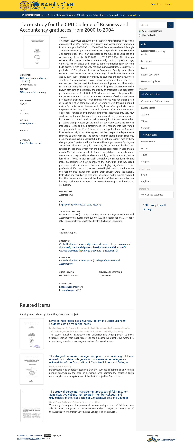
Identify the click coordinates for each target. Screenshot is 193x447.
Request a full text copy (33, 92)
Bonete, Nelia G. (28, 123)
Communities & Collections (155, 101)
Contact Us (22, 436)
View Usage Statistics (152, 194)
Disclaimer (146, 61)
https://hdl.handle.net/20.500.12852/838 (80, 204)
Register (145, 181)
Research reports (117, 15)
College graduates (68, 250)
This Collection (148, 35)
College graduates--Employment (98, 250)
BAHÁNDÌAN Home (34, 15)
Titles (144, 121)
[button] (155, 4)
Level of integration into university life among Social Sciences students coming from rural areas (87, 322)
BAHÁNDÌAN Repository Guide (153, 53)
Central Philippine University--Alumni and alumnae (97, 247)
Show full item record (30, 143)
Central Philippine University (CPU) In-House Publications (76, 15)
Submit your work (150, 74)
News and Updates (150, 81)
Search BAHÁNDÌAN (150, 31)
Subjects (145, 128)
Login (144, 174)
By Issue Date (148, 108)
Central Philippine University (73, 244)
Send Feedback (35, 436)
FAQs (144, 68)
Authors (145, 114)
